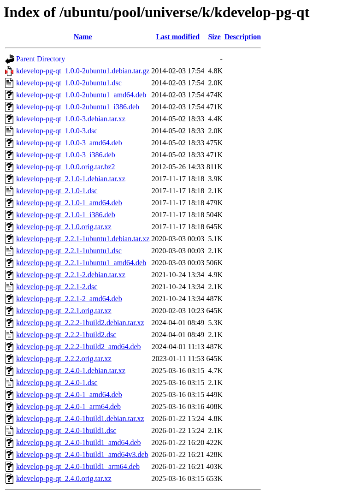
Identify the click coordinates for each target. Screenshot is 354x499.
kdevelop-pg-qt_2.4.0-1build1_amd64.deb (78, 442)
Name (83, 37)
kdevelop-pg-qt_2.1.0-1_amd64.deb (69, 203)
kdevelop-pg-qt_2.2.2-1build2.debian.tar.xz (80, 323)
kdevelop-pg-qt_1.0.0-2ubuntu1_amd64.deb (81, 95)
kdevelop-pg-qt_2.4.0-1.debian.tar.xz (70, 370)
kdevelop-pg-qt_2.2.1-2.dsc (56, 287)
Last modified (178, 37)
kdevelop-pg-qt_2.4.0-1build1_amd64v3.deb (82, 454)
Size (214, 37)
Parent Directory (40, 59)
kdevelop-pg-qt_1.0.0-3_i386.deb (65, 155)
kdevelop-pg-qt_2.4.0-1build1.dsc (66, 430)
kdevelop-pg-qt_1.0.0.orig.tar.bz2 (65, 167)
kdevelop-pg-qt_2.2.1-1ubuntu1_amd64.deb (81, 263)
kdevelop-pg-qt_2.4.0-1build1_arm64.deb (78, 466)
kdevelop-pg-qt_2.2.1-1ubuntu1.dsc (69, 251)
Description (242, 37)
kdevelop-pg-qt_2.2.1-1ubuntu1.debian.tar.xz (82, 239)
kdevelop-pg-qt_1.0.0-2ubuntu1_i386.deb (77, 107)
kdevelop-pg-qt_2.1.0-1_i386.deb (65, 215)
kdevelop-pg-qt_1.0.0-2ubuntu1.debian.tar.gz (82, 71)
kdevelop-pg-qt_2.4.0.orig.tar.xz (64, 478)
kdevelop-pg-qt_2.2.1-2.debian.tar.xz (70, 275)
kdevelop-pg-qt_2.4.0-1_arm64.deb (68, 406)
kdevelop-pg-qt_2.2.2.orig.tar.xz (64, 358)
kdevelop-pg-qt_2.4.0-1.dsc (56, 382)
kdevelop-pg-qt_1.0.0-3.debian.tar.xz (70, 119)
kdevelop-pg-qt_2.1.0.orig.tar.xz (64, 227)
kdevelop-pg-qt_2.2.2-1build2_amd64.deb (78, 346)
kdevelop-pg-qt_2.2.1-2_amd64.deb (69, 299)
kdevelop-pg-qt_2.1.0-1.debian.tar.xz (70, 179)
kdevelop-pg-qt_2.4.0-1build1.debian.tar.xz (80, 418)
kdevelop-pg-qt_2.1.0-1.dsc (56, 191)
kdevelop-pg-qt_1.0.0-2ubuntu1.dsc (69, 83)
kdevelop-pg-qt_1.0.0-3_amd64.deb (69, 143)
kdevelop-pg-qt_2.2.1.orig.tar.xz (64, 311)
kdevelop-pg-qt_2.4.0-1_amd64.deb (69, 394)
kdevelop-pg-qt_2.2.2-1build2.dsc (66, 335)
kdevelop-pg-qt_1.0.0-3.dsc (56, 131)
